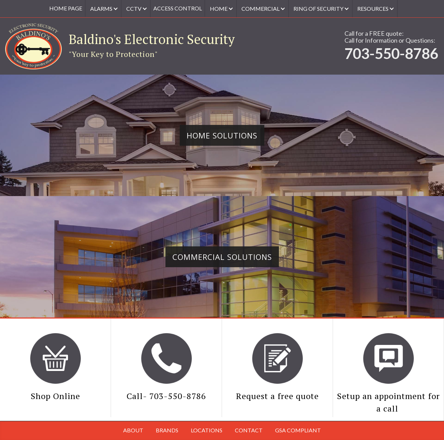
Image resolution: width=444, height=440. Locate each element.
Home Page (65, 8)
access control (177, 8)
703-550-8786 (391, 53)
